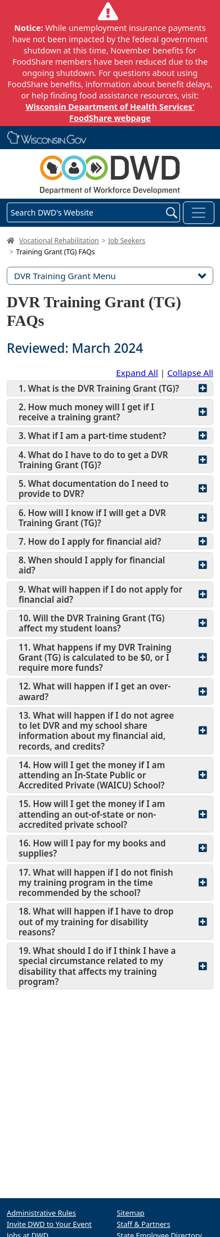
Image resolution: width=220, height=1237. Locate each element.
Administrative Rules (41, 1213)
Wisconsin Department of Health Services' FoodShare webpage (109, 112)
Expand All (137, 372)
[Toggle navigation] (198, 212)
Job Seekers (126, 240)
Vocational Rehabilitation (59, 240)
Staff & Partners (143, 1224)
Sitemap (131, 1213)
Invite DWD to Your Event (49, 1224)
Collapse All (190, 372)
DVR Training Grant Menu (110, 275)
